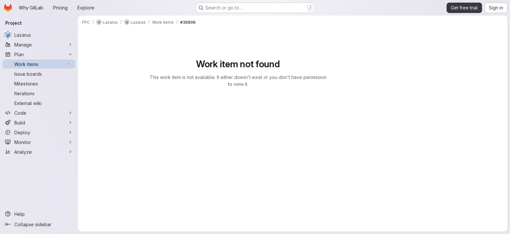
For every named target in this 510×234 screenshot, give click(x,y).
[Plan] (39, 54)
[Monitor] (39, 142)
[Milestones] (39, 83)
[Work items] (39, 64)
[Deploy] (39, 132)
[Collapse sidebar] (39, 224)
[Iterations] (39, 93)
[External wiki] (39, 103)
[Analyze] (39, 151)
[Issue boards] (39, 73)
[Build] (39, 122)
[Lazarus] (39, 34)
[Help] (39, 213)
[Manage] (39, 44)
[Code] (39, 112)
